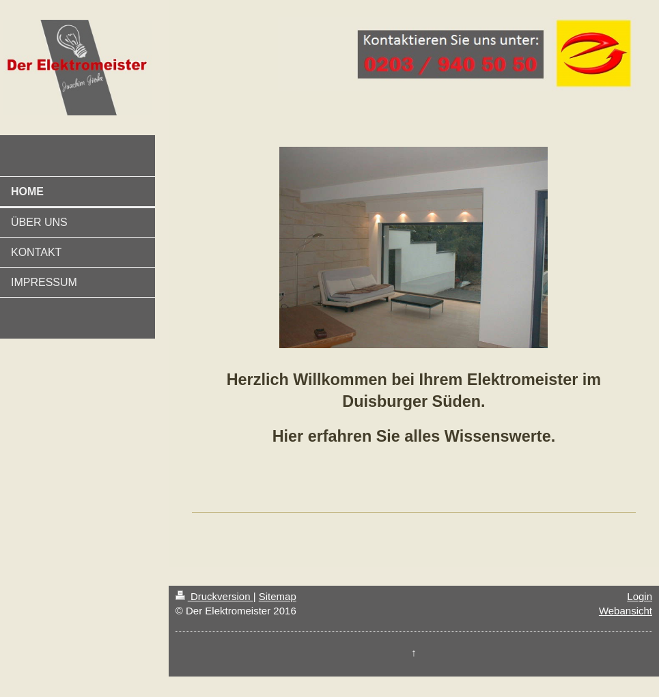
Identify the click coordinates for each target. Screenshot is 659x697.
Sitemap (277, 596)
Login (639, 596)
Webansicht (625, 610)
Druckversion (214, 596)
